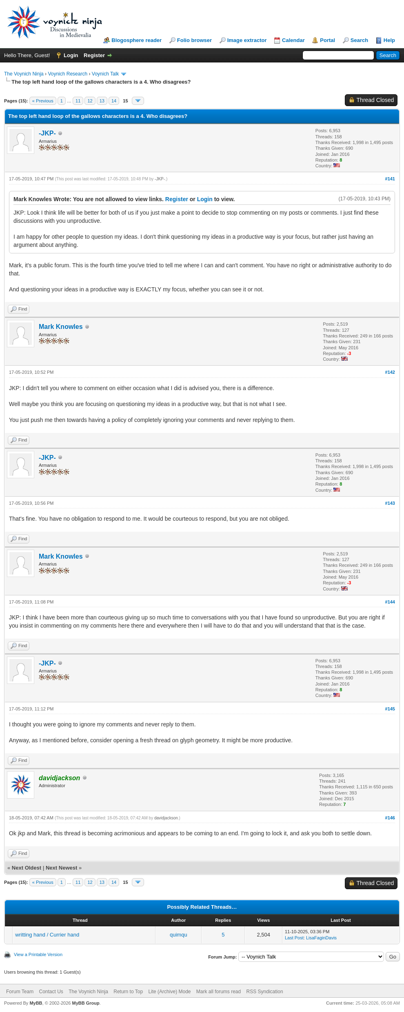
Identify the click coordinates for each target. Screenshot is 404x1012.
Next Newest (61, 868)
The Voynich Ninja (24, 74)
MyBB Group (85, 1003)
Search (359, 40)
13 (102, 100)
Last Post (294, 937)
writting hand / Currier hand (47, 935)
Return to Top (128, 991)
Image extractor (247, 40)
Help (389, 40)
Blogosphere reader (136, 40)
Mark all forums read (218, 991)
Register (94, 55)
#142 (390, 372)
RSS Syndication (264, 991)
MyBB (35, 1003)
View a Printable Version (38, 954)
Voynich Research (67, 74)
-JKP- (47, 133)
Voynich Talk (105, 74)
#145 (390, 708)
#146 (390, 817)
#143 (390, 503)
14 (113, 100)
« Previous (42, 100)
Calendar (293, 40)
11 (77, 100)
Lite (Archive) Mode (169, 991)
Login (71, 55)
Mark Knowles (61, 326)
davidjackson (166, 818)
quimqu (178, 935)
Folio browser (194, 40)
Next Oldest (26, 868)
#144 (390, 601)
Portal (327, 40)
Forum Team (19, 991)
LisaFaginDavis (321, 937)
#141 (390, 178)
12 (89, 100)
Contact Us (51, 991)
